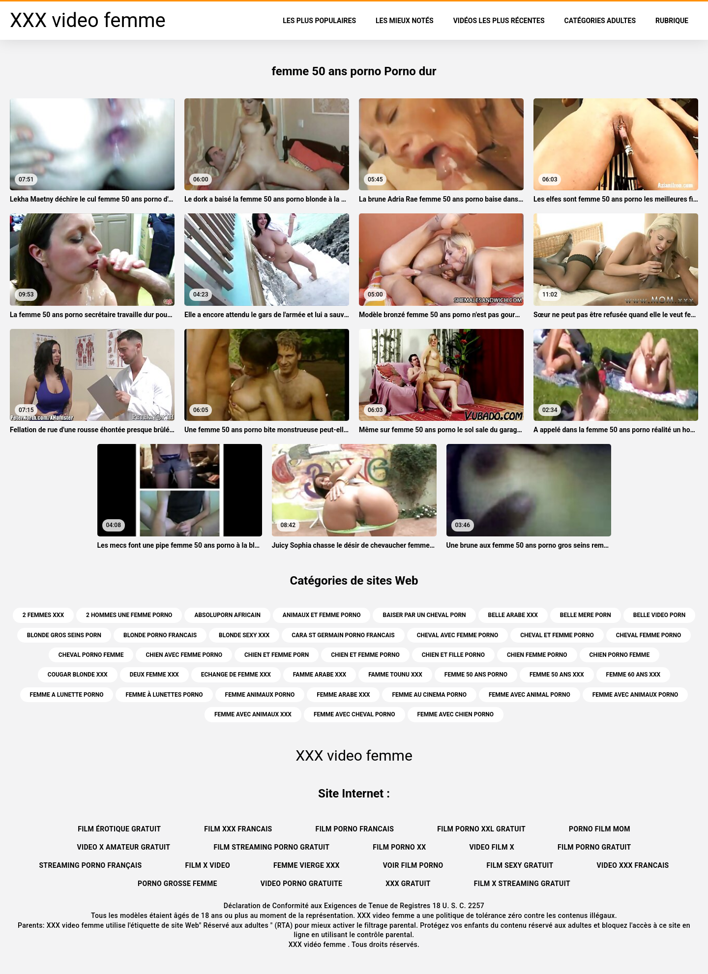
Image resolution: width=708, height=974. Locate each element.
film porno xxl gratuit (481, 829)
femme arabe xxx (343, 694)
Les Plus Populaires (319, 21)
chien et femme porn (276, 654)
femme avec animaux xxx (253, 714)
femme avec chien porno (455, 714)
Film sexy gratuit (519, 865)
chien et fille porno (453, 654)
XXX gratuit (408, 883)
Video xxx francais (633, 865)
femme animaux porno (260, 694)
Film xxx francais (238, 829)
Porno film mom (599, 829)
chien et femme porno (365, 654)
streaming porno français (90, 865)
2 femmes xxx (43, 615)
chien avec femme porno (184, 654)
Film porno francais (355, 829)
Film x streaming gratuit (522, 883)
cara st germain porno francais (343, 635)
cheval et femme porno (557, 635)
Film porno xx (399, 847)
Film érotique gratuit (119, 829)
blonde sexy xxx (244, 635)
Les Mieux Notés (405, 21)
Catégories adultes (600, 21)
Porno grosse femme (177, 883)
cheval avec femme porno (458, 635)
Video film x (491, 847)
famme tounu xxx (395, 674)
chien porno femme (620, 654)
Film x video (207, 865)
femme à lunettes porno (164, 694)
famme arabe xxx (319, 674)
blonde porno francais (160, 635)
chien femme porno (537, 654)
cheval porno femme (91, 654)
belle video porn (659, 615)
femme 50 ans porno (475, 674)
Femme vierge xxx (306, 865)
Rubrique (671, 21)
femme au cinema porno (429, 694)
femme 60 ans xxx (633, 674)
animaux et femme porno (322, 615)
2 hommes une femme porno (129, 615)
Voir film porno (413, 865)
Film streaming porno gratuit (271, 847)
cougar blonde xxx (78, 674)
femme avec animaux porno (635, 694)
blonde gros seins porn (64, 635)
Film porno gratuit (594, 847)
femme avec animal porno (529, 694)
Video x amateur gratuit (123, 847)
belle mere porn (585, 615)
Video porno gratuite (301, 883)
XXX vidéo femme (318, 944)
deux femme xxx (154, 674)
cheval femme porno (648, 635)
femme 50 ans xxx (557, 674)
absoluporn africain (227, 615)
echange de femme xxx (236, 674)
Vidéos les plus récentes (499, 21)
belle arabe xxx (513, 615)
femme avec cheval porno (354, 714)
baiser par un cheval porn (424, 615)
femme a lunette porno (67, 694)
